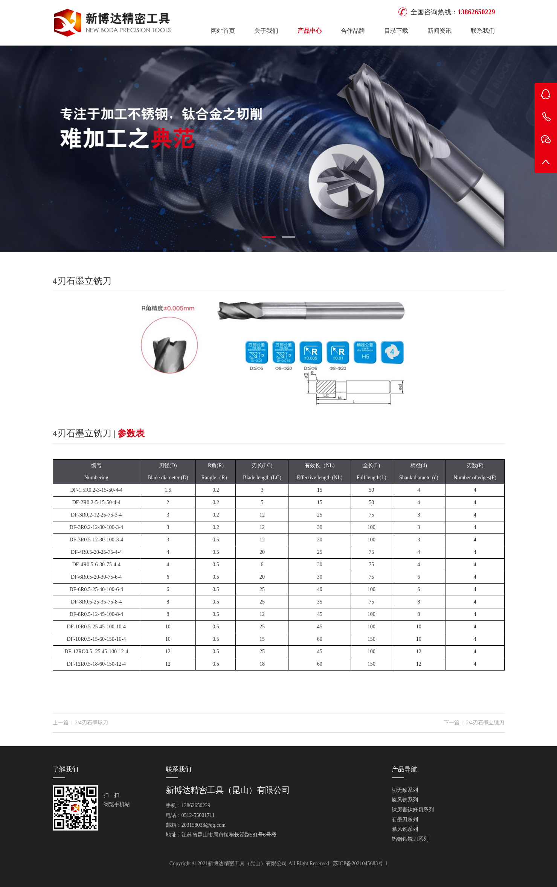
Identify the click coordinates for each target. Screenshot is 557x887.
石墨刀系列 (405, 819)
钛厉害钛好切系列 (413, 809)
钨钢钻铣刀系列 (410, 839)
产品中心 (310, 30)
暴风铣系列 (405, 829)
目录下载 (396, 30)
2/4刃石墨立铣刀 (485, 722)
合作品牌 (353, 30)
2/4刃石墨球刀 (91, 722)
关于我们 (266, 30)
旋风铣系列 (405, 800)
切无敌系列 (405, 790)
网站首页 (223, 30)
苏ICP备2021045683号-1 (360, 863)
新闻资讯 (439, 30)
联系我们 (483, 30)
